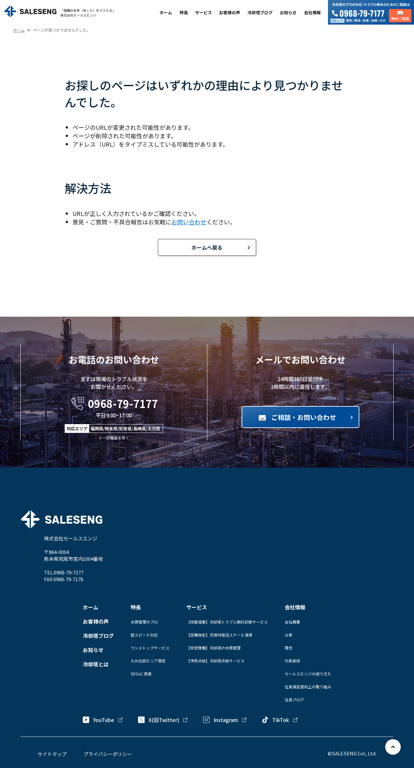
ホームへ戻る (207, 247)
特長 (184, 12)
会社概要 (292, 622)
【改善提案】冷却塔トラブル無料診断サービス (227, 622)
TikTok (280, 720)
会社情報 (312, 12)
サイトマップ (52, 754)
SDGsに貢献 (141, 673)
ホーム (165, 12)
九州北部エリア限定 (148, 660)
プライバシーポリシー (107, 754)
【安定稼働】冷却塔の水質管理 (213, 647)
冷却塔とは (96, 664)
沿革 (288, 635)
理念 (288, 647)
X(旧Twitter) (163, 720)
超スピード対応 (144, 635)
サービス (203, 12)
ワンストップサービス (150, 647)
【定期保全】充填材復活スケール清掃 (219, 635)
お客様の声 (229, 12)
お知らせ (288, 12)
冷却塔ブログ (260, 12)
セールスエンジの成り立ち (308, 673)
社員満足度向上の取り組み (308, 686)
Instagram (225, 720)
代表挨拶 (292, 660)
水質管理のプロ (144, 622)
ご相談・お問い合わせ (303, 417)
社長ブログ (294, 699)
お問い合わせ (188, 222)
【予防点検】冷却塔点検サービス (215, 660)
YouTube (103, 720)
